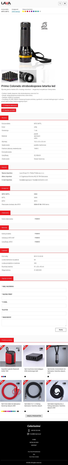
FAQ (34, 454)
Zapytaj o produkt (8, 110)
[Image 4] (45, 76)
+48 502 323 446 (34, 430)
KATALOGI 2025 (34, 442)
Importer (4, 167)
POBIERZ (37, 219)
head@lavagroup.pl (34, 434)
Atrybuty (4, 117)
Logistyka (4, 250)
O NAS (34, 439)
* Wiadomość (6, 317)
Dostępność (5, 188)
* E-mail (4, 302)
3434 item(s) (16, 11)
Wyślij (61, 330)
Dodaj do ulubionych (9, 105)
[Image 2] (9, 76)
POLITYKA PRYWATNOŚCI (34, 451)
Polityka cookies (34, 457)
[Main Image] (27, 42)
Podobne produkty (7, 340)
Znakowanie (5, 213)
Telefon (5, 310)
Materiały (4, 227)
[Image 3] (27, 76)
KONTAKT (34, 445)
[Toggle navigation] (65, 3)
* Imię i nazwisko (8, 286)
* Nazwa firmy (7, 294)
